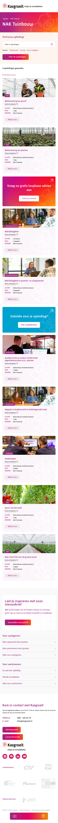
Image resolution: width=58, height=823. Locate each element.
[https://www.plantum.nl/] (29, 784)
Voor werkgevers (11, 636)
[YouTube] (24, 757)
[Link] (9, 784)
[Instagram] (4, 757)
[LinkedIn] (17, 757)
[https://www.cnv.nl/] (29, 768)
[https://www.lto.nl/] (48, 784)
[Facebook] (11, 757)
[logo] (13, 6)
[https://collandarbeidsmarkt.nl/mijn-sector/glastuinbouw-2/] (29, 800)
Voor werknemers (11, 665)
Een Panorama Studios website (41, 810)
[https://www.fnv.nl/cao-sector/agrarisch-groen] (48, 768)
